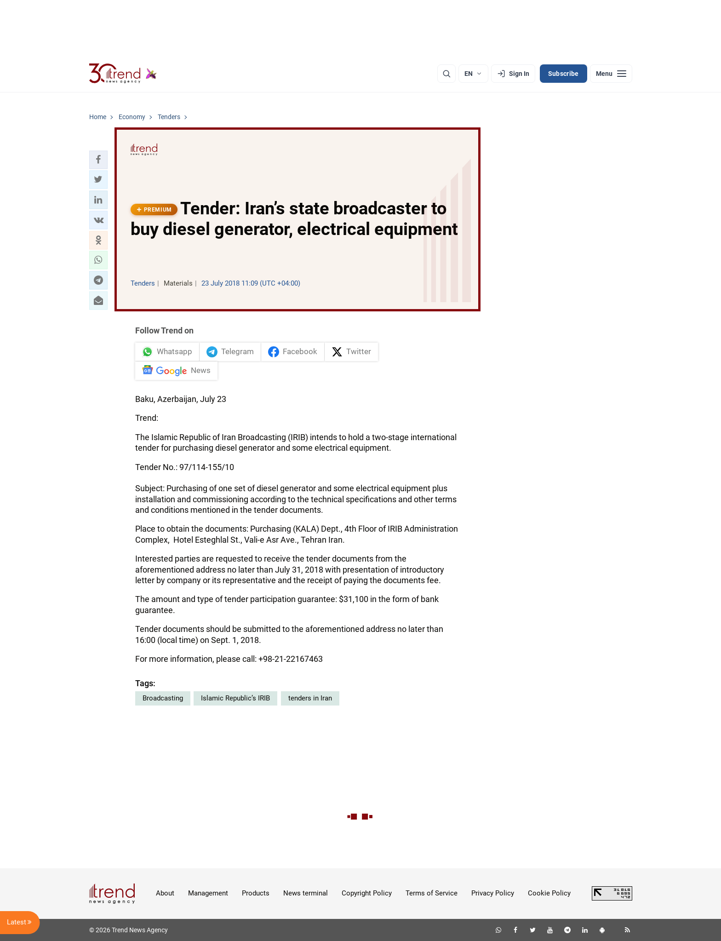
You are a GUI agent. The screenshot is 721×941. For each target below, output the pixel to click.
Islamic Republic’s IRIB (235, 698)
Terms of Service (432, 893)
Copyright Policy (367, 893)
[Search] (446, 73)
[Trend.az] (123, 73)
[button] (98, 160)
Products (255, 893)
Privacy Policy (492, 893)
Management (208, 893)
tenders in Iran (310, 698)
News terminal (305, 893)
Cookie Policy (549, 893)
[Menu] (611, 73)
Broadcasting (163, 698)
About (165, 893)
